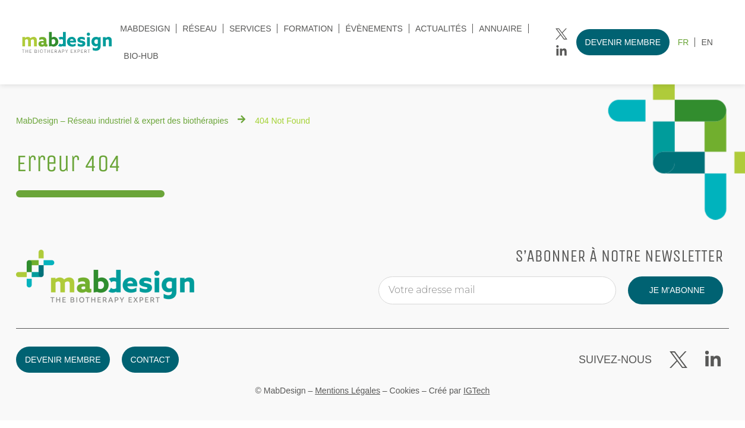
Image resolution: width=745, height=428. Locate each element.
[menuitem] (683, 42)
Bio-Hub (141, 56)
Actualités (440, 28)
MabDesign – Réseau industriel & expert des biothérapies (122, 120)
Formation (308, 28)
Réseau (199, 28)
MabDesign (145, 28)
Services (250, 28)
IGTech (476, 390)
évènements (373, 28)
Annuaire (500, 28)
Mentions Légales (347, 390)
